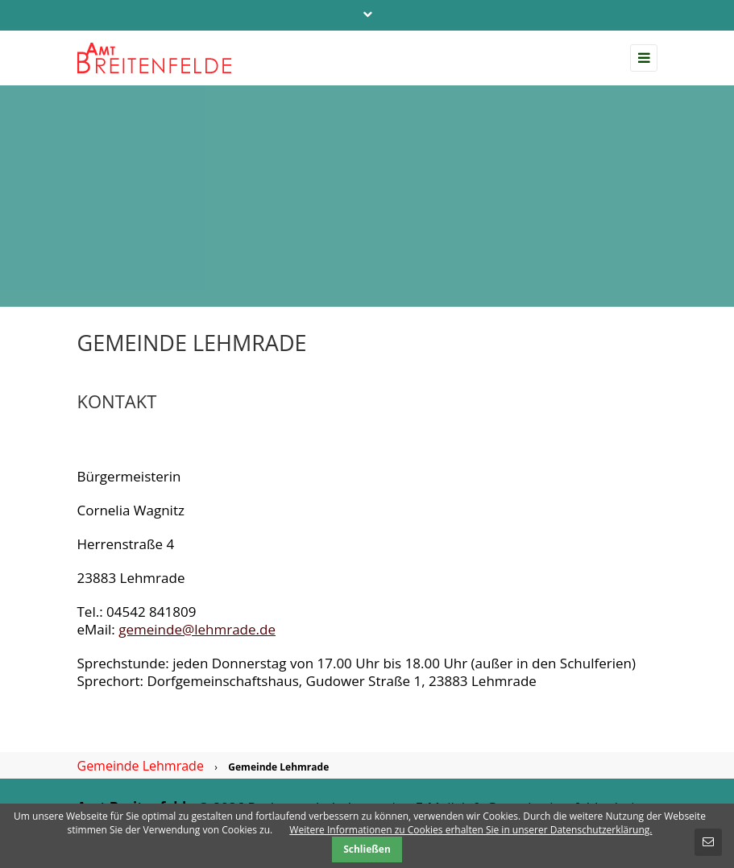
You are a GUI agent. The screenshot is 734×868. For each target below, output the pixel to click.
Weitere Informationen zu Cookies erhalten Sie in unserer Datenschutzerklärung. (470, 830)
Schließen (367, 849)
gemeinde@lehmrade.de (197, 629)
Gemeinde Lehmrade (140, 766)
